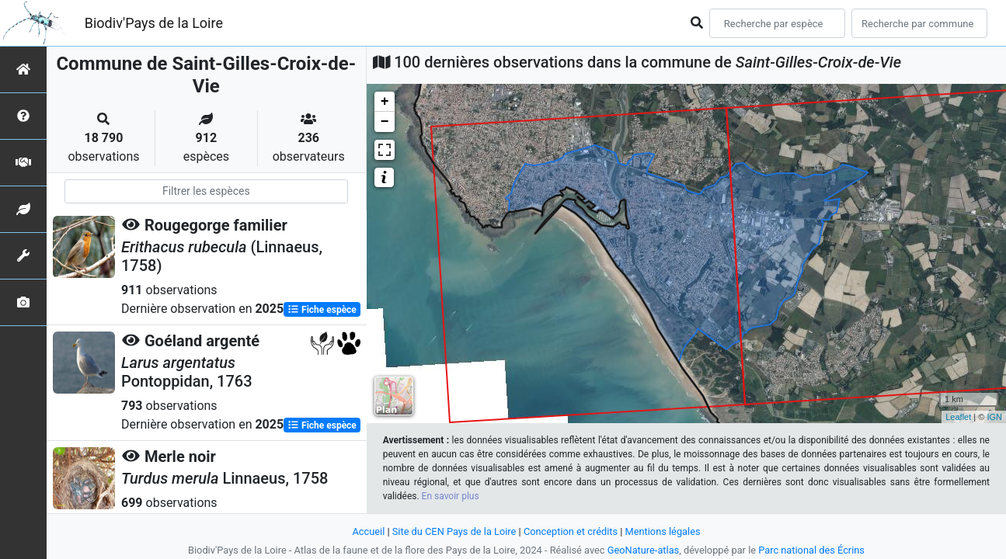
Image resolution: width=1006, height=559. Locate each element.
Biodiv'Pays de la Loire (154, 23)
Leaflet (958, 417)
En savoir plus (450, 496)
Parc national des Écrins (811, 550)
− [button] (385, 122)
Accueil (368, 531)
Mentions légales (663, 531)
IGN (994, 417)
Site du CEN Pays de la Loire (454, 531)
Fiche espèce (322, 309)
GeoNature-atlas (643, 550)
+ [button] (385, 101)
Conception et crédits (571, 531)
